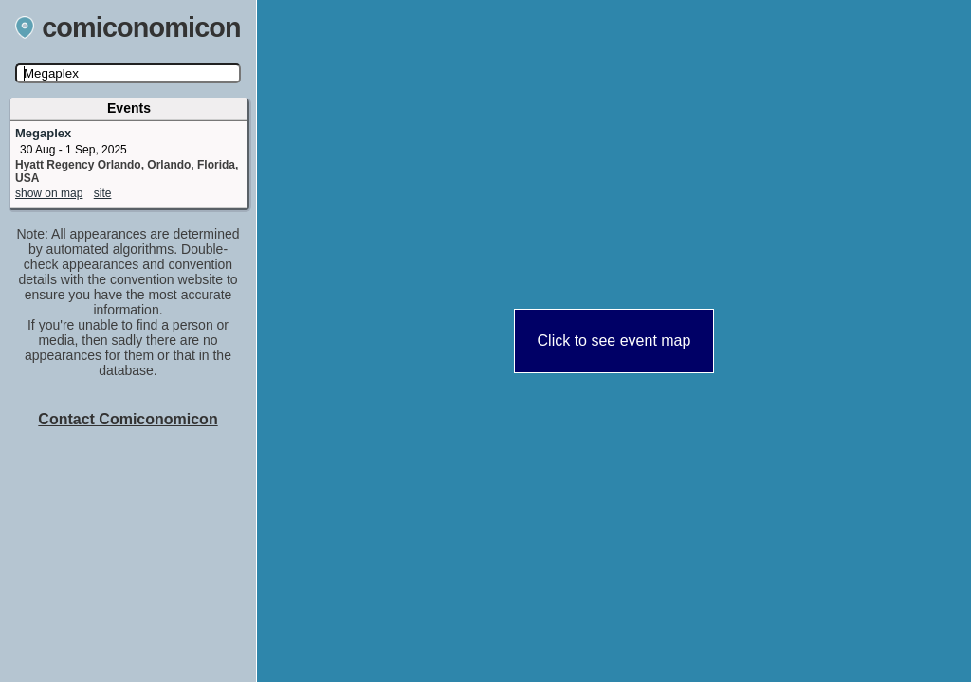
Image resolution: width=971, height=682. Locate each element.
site (103, 193)
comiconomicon (128, 27)
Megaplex (43, 133)
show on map (48, 193)
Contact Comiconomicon (127, 419)
